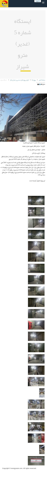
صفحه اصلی (42, 80)
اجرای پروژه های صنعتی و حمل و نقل (19, 80)
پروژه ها (34, 80)
